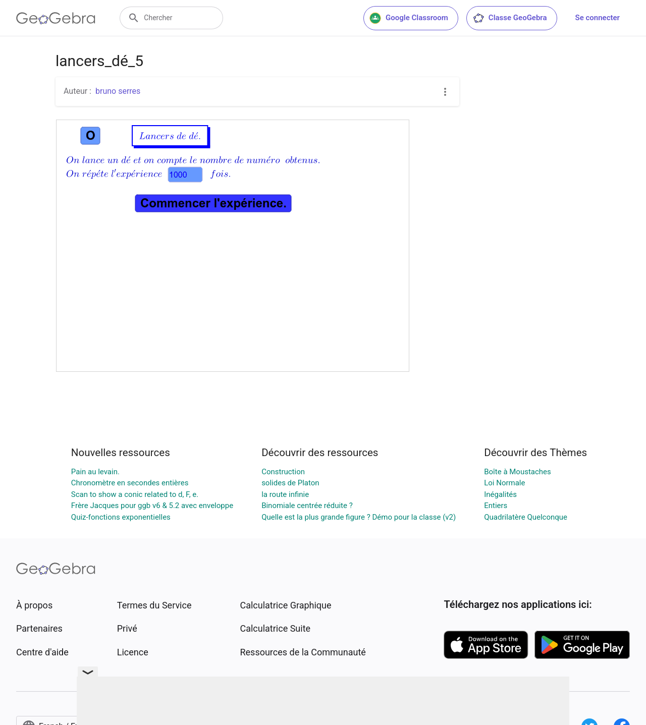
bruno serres (117, 91)
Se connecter (597, 17)
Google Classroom (408, 18)
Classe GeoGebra (509, 18)
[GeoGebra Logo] (55, 18)
